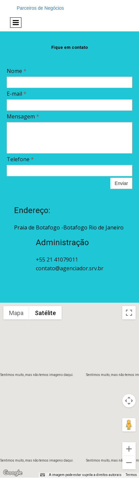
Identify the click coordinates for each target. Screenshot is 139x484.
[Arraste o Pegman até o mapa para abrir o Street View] (129, 424)
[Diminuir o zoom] (129, 462)
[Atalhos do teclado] (42, 475)
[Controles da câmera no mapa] (129, 400)
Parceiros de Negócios (40, 8)
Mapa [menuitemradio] (16, 312)
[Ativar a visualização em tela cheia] (129, 312)
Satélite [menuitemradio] (45, 312)
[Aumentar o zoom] (129, 449)
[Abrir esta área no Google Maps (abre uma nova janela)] (13, 473)
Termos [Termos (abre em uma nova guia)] (131, 475)
